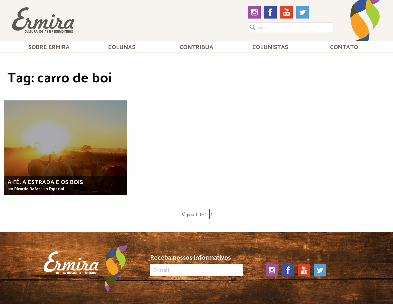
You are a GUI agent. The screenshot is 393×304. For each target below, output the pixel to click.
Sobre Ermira (49, 46)
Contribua (196, 46)
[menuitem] (49, 46)
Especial (56, 188)
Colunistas (270, 46)
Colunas (121, 46)
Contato (344, 46)
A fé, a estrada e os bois (45, 181)
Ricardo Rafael (28, 188)
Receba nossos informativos (196, 265)
